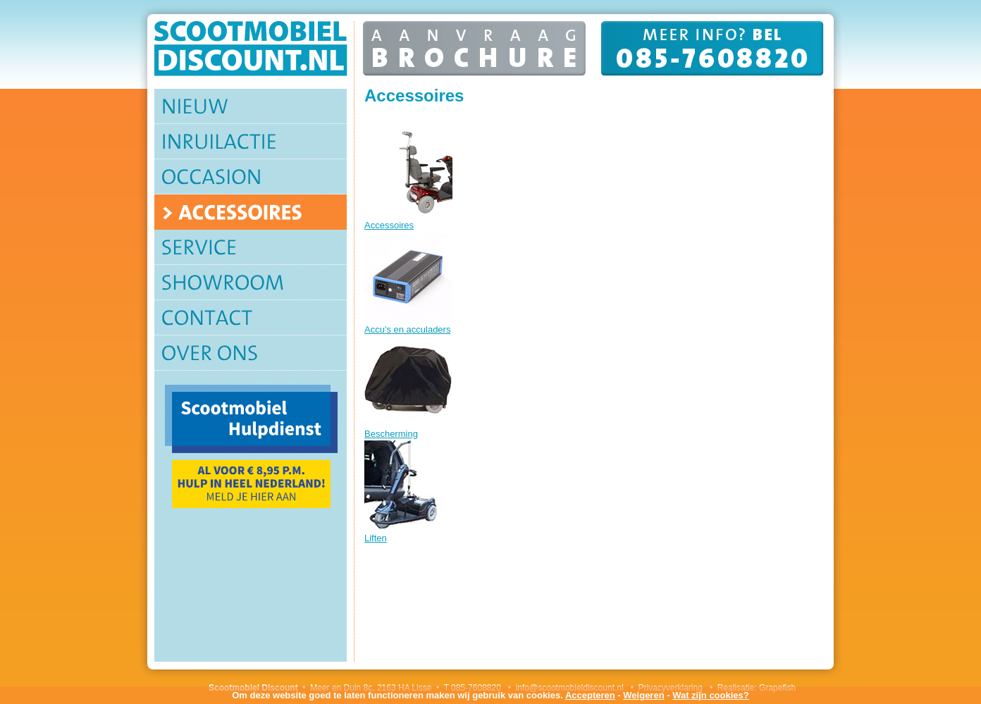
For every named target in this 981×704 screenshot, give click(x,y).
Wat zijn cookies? (710, 695)
